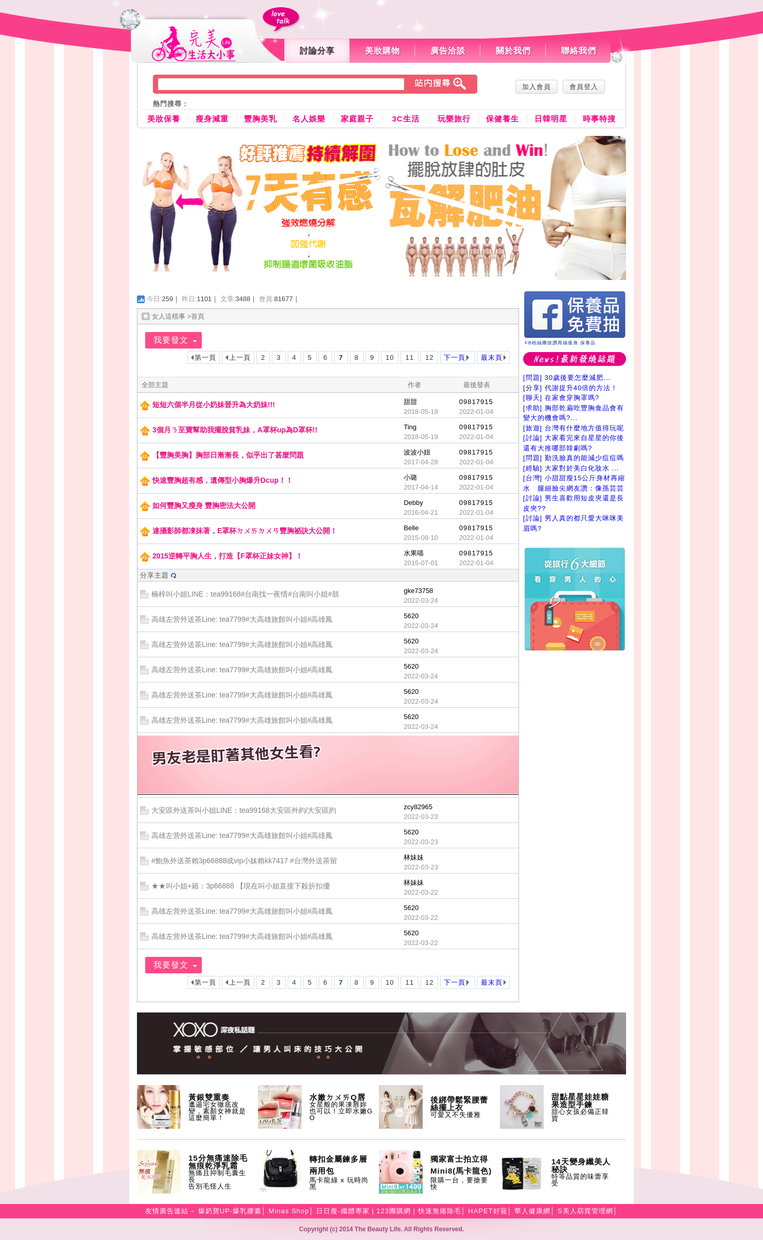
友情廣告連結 (166, 1211)
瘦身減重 (212, 118)
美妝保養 (163, 118)
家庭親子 (357, 118)
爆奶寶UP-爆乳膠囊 (230, 1211)
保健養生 (502, 118)
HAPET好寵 (487, 1211)
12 (429, 357)
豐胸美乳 (260, 118)
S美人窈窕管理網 (585, 1211)
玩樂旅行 (454, 118)
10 (390, 357)
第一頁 (205, 357)
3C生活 (405, 118)
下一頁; (456, 357)
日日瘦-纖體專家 (342, 1211)
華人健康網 (532, 1211)
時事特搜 (599, 118)
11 (409, 357)
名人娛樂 (308, 118)
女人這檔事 (168, 316)
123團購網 (393, 1211)
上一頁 (240, 357)
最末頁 (491, 357)
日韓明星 (550, 118)
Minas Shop (289, 1211)
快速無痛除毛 (439, 1211)
